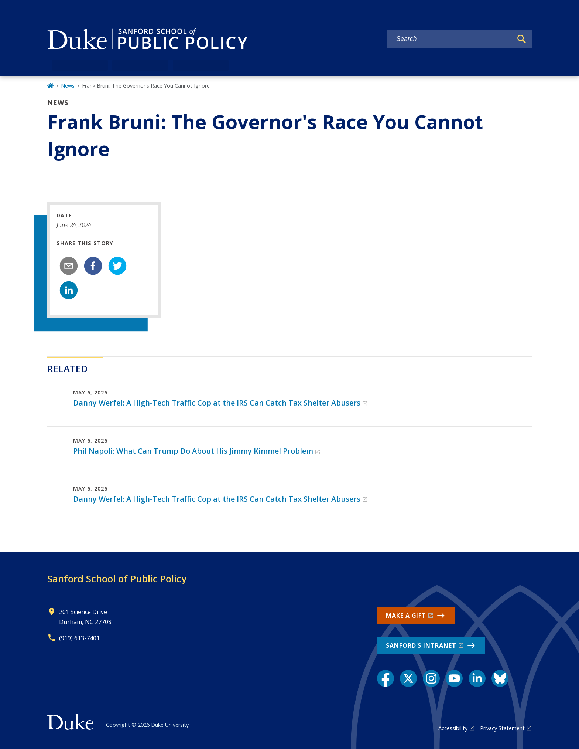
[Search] (521, 39)
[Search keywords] (450, 39)
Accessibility (452, 728)
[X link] (408, 678)
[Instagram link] (431, 678)
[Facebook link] (385, 678)
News (68, 85)
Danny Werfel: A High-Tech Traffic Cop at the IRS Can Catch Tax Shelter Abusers (216, 403)
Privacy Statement (502, 728)
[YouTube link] (454, 678)
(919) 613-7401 (79, 638)
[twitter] (117, 266)
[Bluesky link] (499, 678)
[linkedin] (68, 290)
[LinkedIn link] (477, 678)
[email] (68, 266)
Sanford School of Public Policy (116, 578)
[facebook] (93, 266)
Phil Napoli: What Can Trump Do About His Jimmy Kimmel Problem (193, 451)
